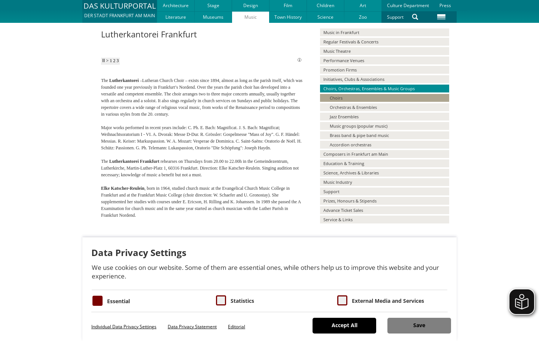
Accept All (344, 325)
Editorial (236, 326)
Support (395, 17)
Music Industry (337, 182)
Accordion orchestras (350, 144)
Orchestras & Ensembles (353, 107)
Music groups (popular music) (358, 126)
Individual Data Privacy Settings (123, 326)
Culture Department (408, 5)
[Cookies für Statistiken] (221, 300)
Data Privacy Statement (192, 326)
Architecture (176, 5)
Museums (213, 17)
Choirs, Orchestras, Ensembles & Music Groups (369, 88)
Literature (175, 17)
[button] (119, 11)
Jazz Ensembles (344, 116)
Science (325, 17)
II (103, 60)
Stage (213, 5)
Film (288, 5)
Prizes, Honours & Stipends (350, 201)
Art (363, 5)
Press (445, 5)
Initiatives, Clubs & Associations (353, 79)
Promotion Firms (340, 70)
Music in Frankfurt (341, 32)
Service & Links (338, 219)
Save (419, 325)
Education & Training (343, 163)
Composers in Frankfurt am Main (355, 154)
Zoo (363, 17)
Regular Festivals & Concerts (350, 42)
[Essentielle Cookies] (97, 301)
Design (250, 5)
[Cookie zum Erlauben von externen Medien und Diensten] (342, 300)
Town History (288, 17)
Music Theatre (337, 51)
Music (250, 17)
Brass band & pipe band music (359, 135)
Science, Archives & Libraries (351, 173)
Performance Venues (343, 60)
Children (325, 5)
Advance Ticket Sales (343, 210)
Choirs (336, 98)
